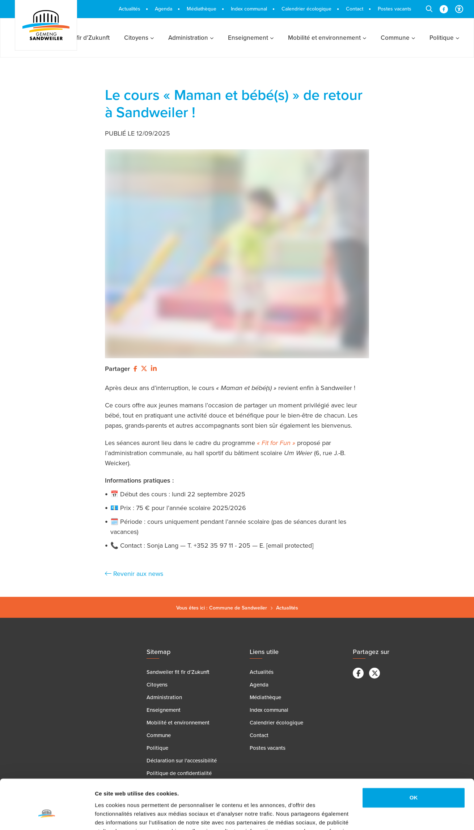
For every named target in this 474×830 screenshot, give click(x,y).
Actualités (287, 608)
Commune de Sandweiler (238, 608)
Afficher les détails (119, 816)
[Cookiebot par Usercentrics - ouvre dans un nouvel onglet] (47, 815)
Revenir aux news (134, 573)
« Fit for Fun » (276, 443)
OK (414, 754)
